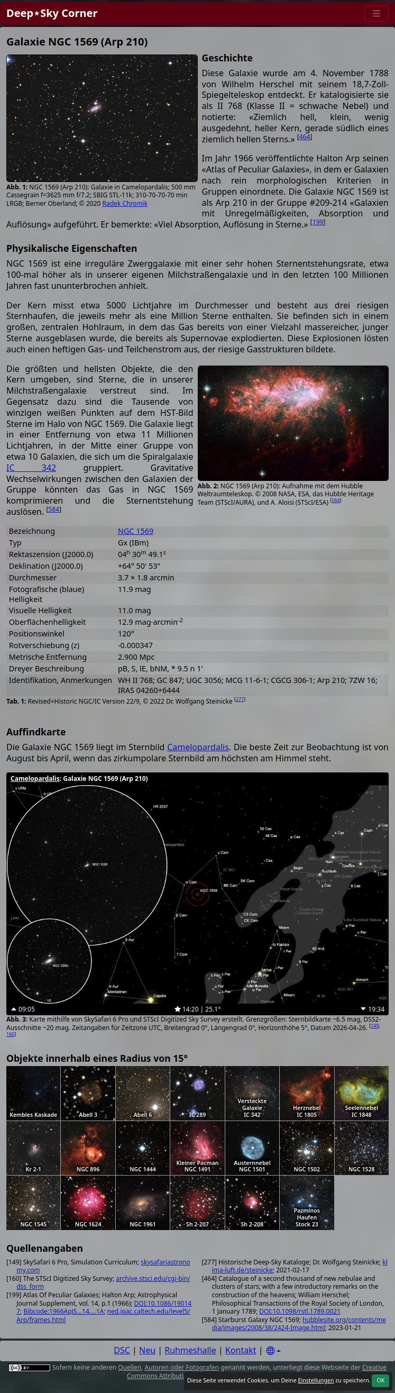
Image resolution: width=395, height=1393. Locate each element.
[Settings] (273, 1351)
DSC (122, 1350)
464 (304, 136)
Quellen (129, 1367)
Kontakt (240, 1350)
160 (10, 1034)
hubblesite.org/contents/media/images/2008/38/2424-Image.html (299, 1324)
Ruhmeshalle (190, 1350)
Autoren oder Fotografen (181, 1367)
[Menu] (376, 13)
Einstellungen (316, 1380)
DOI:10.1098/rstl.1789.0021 (300, 1311)
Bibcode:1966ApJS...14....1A (63, 1311)
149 (375, 1025)
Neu (147, 1350)
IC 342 (31, 468)
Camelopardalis (198, 747)
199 (318, 221)
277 (240, 699)
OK (380, 1380)
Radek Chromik (125, 203)
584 (335, 500)
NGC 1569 (135, 531)
